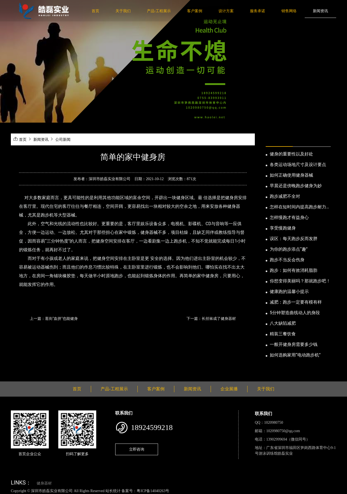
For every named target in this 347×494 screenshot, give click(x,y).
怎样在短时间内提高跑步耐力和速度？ (300, 207)
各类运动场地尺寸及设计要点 (298, 164)
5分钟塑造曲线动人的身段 (295, 312)
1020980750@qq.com (283, 431)
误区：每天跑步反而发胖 (293, 238)
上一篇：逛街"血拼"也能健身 (54, 318)
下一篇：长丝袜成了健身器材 (211, 318)
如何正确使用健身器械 (291, 175)
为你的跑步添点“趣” (288, 249)
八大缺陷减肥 (283, 323)
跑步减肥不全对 (285, 196)
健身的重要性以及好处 (291, 154)
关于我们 (123, 11)
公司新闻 (62, 139)
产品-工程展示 (159, 11)
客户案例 (194, 11)
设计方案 (226, 11)
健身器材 (44, 483)
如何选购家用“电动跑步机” (295, 355)
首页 (95, 11)
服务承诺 (257, 11)
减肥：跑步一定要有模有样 (296, 302)
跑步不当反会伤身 (287, 259)
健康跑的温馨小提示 (289, 291)
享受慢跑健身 (283, 228)
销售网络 (289, 11)
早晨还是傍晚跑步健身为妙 (296, 185)
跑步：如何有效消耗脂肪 (293, 270)
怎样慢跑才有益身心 (289, 217)
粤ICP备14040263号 (153, 491)
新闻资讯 (320, 11)
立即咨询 (136, 449)
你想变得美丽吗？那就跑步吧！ (300, 280)
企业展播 (229, 389)
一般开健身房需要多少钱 (293, 344)
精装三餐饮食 (283, 333)
